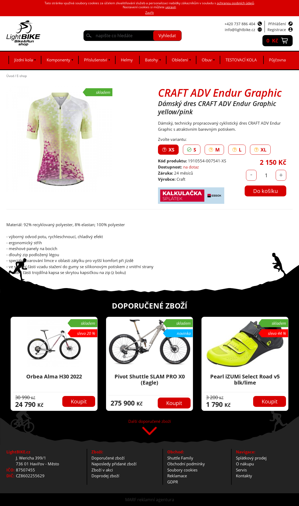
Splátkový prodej (251, 458)
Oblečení (180, 59)
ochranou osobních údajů (235, 3)
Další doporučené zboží (149, 421)
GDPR (172, 481)
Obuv (207, 59)
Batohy (151, 59)
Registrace (276, 29)
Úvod (10, 76)
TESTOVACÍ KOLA (241, 59)
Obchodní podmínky (186, 463)
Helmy (127, 59)
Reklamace (177, 475)
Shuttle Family (180, 458)
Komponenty (58, 59)
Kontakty (244, 475)
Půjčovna (277, 59)
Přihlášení (277, 23)
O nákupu (245, 463)
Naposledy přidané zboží (114, 463)
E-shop (22, 76)
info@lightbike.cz (240, 29)
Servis (241, 470)
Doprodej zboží (105, 475)
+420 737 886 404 (240, 23)
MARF (130, 500)
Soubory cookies (182, 470)
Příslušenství (95, 59)
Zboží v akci (102, 470)
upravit (170, 7)
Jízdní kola (23, 59)
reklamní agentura (155, 500)
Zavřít (149, 12)
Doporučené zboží (108, 458)
